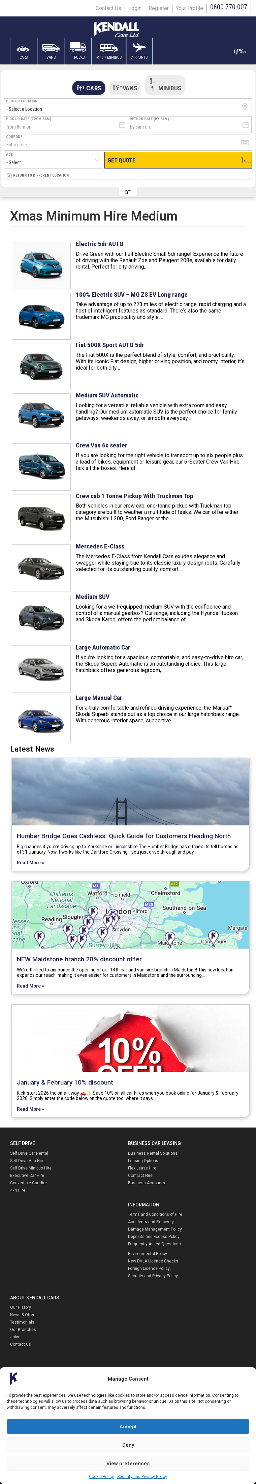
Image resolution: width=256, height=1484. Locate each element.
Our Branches (23, 1329)
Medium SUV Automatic (107, 395)
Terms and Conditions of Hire (155, 1214)
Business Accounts (146, 1183)
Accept (128, 1427)
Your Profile (189, 8)
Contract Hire (140, 1175)
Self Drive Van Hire (27, 1160)
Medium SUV (92, 597)
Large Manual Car (99, 698)
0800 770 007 (228, 7)
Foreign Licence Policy (149, 1268)
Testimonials (22, 1322)
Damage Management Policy (155, 1229)
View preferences (128, 1464)
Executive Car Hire (27, 1175)
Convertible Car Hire (28, 1183)
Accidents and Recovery (151, 1221)
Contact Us (108, 8)
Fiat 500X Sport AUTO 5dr (110, 345)
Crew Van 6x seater (101, 445)
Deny (128, 1445)
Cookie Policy (101, 1476)
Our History (20, 1307)
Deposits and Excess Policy (154, 1236)
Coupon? (14, 137)
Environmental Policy (147, 1253)
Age (9, 154)
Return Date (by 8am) (149, 119)
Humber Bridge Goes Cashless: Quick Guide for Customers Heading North (124, 836)
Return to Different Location (41, 175)
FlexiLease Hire (142, 1168)
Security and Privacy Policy (142, 1476)
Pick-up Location (21, 101)
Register (159, 8)
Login (134, 8)
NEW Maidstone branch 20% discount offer (79, 959)
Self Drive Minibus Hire (31, 1168)
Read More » (30, 862)
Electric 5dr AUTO (100, 244)
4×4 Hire (17, 1190)
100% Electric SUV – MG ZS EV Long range (132, 294)
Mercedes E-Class (100, 546)
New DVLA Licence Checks (153, 1261)
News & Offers (23, 1314)
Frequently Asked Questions (154, 1244)
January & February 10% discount (65, 1082)
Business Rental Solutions (153, 1153)
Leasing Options (143, 1160)
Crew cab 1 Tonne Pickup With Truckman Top (134, 496)
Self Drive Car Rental (29, 1153)
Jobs (14, 1337)
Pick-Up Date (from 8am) (28, 119)
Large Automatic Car (103, 647)
